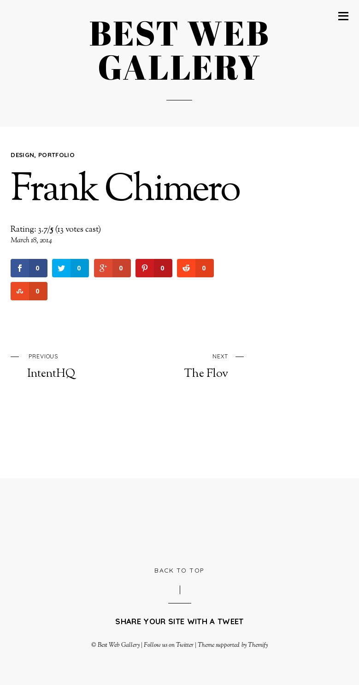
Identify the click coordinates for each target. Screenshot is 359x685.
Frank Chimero (125, 191)
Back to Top (179, 570)
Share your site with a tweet (179, 621)
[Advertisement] (179, 520)
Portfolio (56, 154)
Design (22, 154)
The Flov (185, 365)
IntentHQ (70, 365)
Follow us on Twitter (169, 645)
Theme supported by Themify (233, 645)
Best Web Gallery (118, 645)
